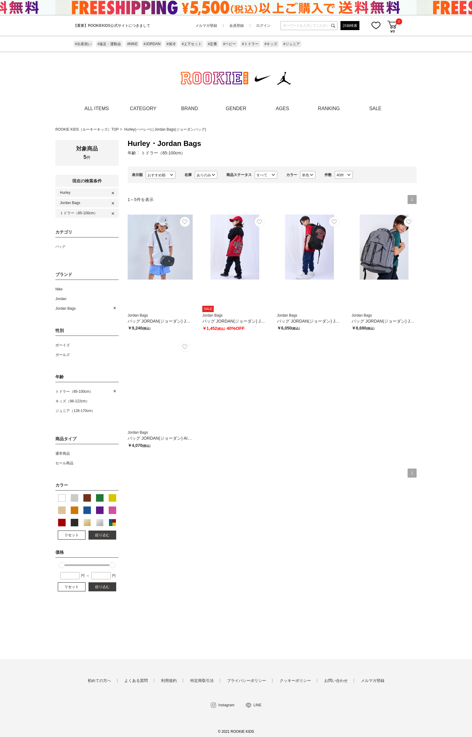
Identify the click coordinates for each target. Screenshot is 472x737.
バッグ (60, 246)
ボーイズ (62, 345)
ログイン (263, 25)
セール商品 (64, 463)
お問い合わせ (336, 681)
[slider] (62, 565)
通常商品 (62, 453)
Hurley (65, 192)
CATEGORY (143, 108)
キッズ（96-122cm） (72, 401)
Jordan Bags (70, 203)
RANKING (329, 108)
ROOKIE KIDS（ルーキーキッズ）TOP (87, 129)
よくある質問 (136, 681)
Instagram (226, 705)
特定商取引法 (202, 681)
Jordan (61, 299)
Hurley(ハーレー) (138, 129)
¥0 (392, 31)
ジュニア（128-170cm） (75, 411)
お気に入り (375, 25)
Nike (59, 289)
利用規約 (169, 681)
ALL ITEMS (97, 108)
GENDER (236, 108)
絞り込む (102, 535)
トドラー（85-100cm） (79, 213)
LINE (257, 705)
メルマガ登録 (206, 25)
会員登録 (236, 25)
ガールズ (62, 355)
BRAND (189, 108)
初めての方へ (99, 681)
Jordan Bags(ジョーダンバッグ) (180, 129)
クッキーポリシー (295, 681)
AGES (282, 108)
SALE (375, 108)
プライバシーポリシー (246, 681)
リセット (71, 535)
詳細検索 (350, 25)
